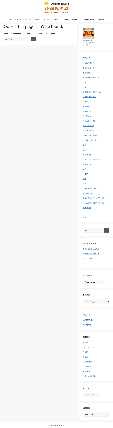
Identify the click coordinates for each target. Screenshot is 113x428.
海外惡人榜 (101, 19)
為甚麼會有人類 (88, 126)
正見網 (85, 352)
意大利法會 (87, 111)
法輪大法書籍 (88, 258)
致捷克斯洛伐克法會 (90, 135)
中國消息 (27, 19)
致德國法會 (87, 155)
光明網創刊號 (88, 320)
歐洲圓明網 (87, 371)
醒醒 (84, 145)
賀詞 (84, 184)
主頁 (10, 19)
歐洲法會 (86, 106)
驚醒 (84, 82)
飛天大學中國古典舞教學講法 (93, 203)
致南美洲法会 (88, 193)
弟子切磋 (46, 19)
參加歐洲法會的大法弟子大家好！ (95, 198)
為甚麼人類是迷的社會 (91, 77)
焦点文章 (56, 19)
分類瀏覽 (77, 19)
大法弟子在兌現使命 (90, 188)
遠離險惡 (86, 102)
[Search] (33, 39)
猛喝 (84, 150)
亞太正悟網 (87, 366)
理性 (84, 179)
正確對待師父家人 (89, 97)
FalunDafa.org (88, 347)
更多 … (85, 217)
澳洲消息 (18, 19)
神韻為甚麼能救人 (89, 63)
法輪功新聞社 (88, 362)
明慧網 (85, 342)
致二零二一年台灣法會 (91, 140)
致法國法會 (87, 208)
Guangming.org (59, 3)
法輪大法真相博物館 (90, 376)
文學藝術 (65, 19)
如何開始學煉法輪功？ (91, 254)
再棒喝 (85, 174)
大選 (84, 169)
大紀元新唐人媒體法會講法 (92, 159)
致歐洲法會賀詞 (88, 130)
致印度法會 (87, 116)
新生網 (85, 357)
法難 (84, 87)
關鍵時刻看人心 (88, 68)
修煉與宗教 (87, 73)
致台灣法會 (87, 164)
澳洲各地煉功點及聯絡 (91, 249)
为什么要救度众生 (89, 121)
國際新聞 (37, 19)
